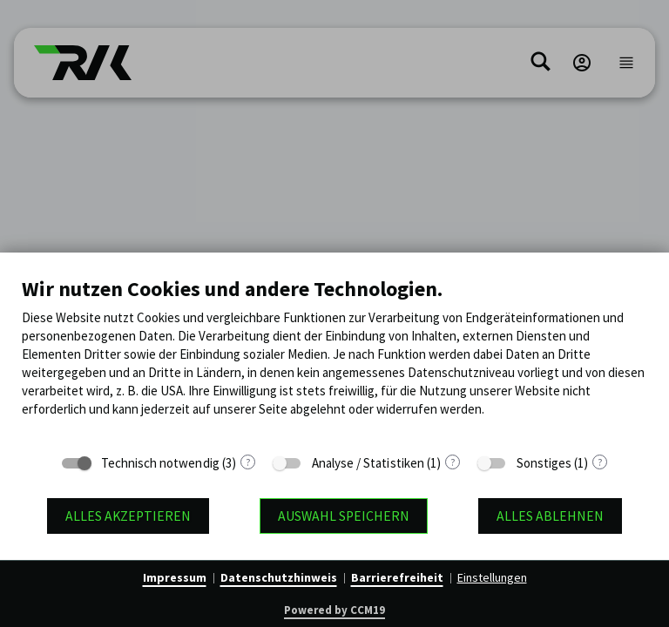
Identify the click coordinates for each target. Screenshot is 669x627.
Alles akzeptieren (128, 516)
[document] (334, 360)
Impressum (174, 577)
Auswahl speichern (343, 516)
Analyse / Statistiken (368, 463)
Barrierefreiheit (397, 577)
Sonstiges (544, 463)
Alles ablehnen (550, 516)
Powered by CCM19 (334, 610)
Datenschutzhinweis (278, 577)
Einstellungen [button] (492, 577)
